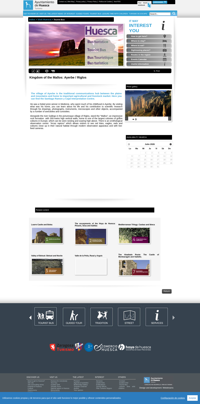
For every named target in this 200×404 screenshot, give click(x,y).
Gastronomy (32, 390)
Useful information (140, 64)
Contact (122, 381)
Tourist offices (101, 386)
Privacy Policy (92, 1)
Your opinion (78, 390)
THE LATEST (78, 377)
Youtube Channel (80, 386)
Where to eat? (137, 45)
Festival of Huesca (35, 386)
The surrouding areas (36, 385)
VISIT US (53, 377)
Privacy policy (80, 1)
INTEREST (99, 377)
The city (31, 383)
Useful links (100, 383)
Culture (30, 388)
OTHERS (122, 377)
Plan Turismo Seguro (104, 388)
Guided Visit (55, 385)
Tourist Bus (123, 385)
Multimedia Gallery (81, 385)
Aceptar (192, 398)
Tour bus (54, 383)
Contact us (62, 1)
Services (99, 381)
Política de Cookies (105, 1)
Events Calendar (139, 59)
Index (32, 19)
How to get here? (139, 36)
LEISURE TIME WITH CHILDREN (115, 14)
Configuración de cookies (173, 398)
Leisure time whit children (126, 387)
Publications (100, 385)
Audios (76, 388)
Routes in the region (140, 55)
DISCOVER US (33, 377)
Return (167, 291)
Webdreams (168, 388)
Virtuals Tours (56, 386)
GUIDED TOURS (82, 14)
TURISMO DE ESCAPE (138, 14)
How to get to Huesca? (36, 381)
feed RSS (117, 1)
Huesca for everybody (59, 381)
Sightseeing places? (140, 50)
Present (77, 381)
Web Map (71, 1)
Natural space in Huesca (60, 388)
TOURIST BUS (95, 14)
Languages (160, 2)
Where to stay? (138, 41)
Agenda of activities (81, 383)
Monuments (55, 390)
